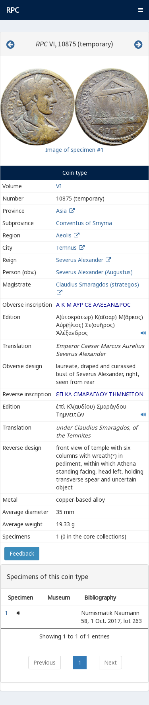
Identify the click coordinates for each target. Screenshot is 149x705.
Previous (44, 662)
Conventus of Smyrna (84, 223)
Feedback (22, 553)
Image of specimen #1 (74, 149)
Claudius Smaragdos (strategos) (97, 284)
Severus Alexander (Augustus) (94, 272)
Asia (61, 210)
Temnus (66, 247)
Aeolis (64, 235)
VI (58, 186)
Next (110, 662)
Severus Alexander (79, 260)
